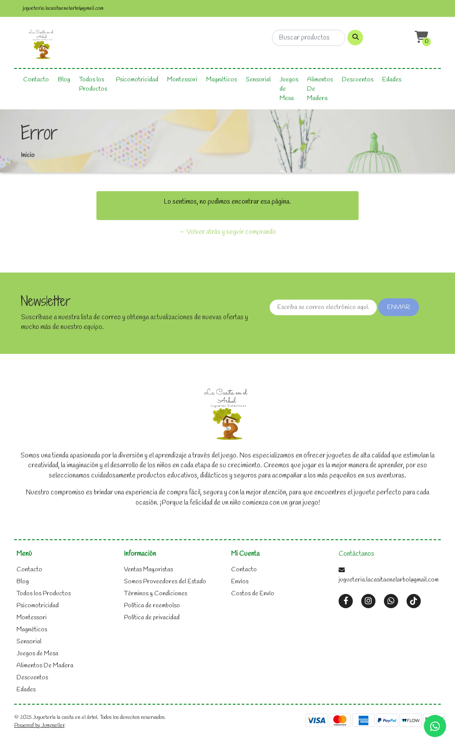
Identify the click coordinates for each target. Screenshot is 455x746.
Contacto (36, 80)
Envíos (239, 582)
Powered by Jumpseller (39, 725)
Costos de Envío (252, 594)
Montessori (182, 80)
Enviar (398, 307)
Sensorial (258, 80)
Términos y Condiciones (155, 594)
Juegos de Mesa (288, 89)
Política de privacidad (152, 618)
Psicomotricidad (137, 80)
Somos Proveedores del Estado (165, 582)
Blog (64, 80)
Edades (391, 80)
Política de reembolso (152, 606)
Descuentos (357, 80)
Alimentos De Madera (320, 89)
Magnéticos (221, 80)
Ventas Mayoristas (148, 570)
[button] (420, 37)
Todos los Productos (93, 84)
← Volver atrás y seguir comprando (227, 232)
